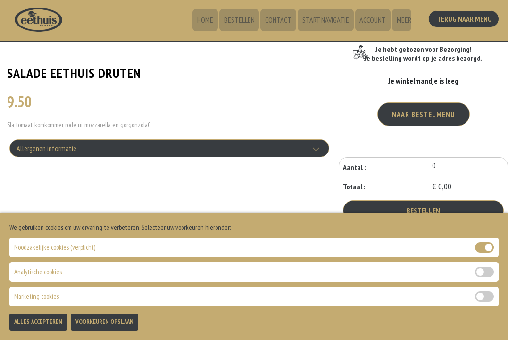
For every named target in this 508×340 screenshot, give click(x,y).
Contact (283, 21)
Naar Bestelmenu (423, 114)
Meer (404, 21)
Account (374, 21)
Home (214, 21)
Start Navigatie (329, 21)
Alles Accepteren (38, 322)
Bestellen (246, 21)
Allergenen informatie (46, 149)
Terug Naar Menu (465, 19)
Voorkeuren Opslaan (104, 322)
